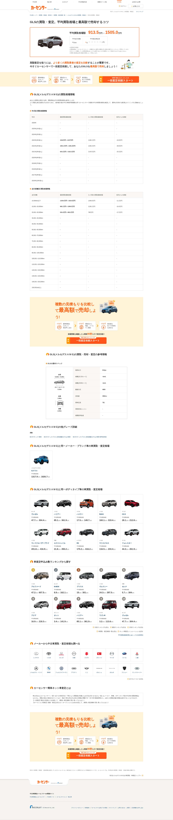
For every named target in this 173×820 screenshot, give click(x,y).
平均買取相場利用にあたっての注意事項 (130, 635)
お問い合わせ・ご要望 (124, 807)
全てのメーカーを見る (136, 679)
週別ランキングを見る (119, 627)
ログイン (123, 6)
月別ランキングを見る (136, 627)
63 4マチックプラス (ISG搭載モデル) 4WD (57, 437)
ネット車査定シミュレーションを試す (131, 631)
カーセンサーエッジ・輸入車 (64, 797)
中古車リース (50, 797)
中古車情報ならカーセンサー (37, 797)
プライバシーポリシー (77, 807)
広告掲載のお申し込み (137, 807)
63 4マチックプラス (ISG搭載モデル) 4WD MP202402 (90, 437)
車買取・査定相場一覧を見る (108, 631)
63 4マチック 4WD (36, 437)
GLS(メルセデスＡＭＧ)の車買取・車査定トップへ (125, 775)
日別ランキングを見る (102, 627)
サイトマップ (139, 11)
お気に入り (136, 6)
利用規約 (87, 807)
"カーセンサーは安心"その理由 (99, 807)
